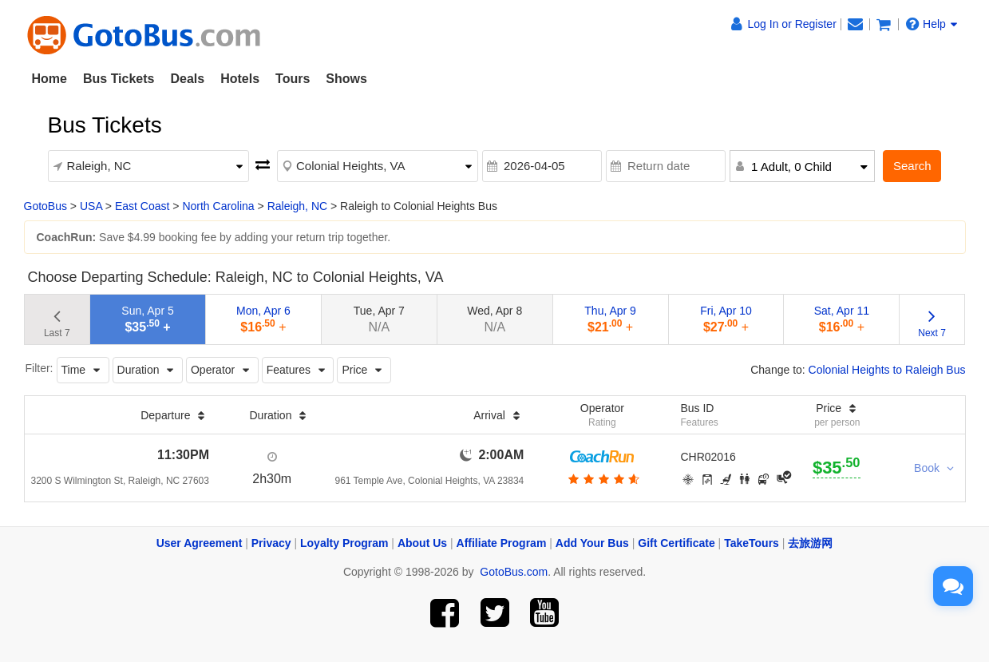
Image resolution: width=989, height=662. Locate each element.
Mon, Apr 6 (263, 319)
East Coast (142, 206)
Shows (346, 78)
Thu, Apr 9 (610, 319)
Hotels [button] (239, 78)
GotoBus (45, 206)
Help (931, 24)
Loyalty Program (344, 543)
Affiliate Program (502, 543)
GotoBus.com (514, 571)
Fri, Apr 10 (726, 319)
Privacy (271, 543)
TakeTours (751, 543)
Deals (187, 78)
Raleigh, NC (297, 206)
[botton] (602, 479)
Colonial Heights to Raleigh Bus (887, 369)
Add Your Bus (592, 543)
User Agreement (199, 543)
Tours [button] (292, 78)
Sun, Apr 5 (147, 319)
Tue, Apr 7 (379, 319)
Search (912, 165)
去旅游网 (810, 543)
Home (49, 78)
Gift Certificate (676, 543)
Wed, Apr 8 (494, 319)
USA (91, 206)
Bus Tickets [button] (119, 78)
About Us (422, 543)
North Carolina (218, 206)
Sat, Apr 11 (841, 319)
